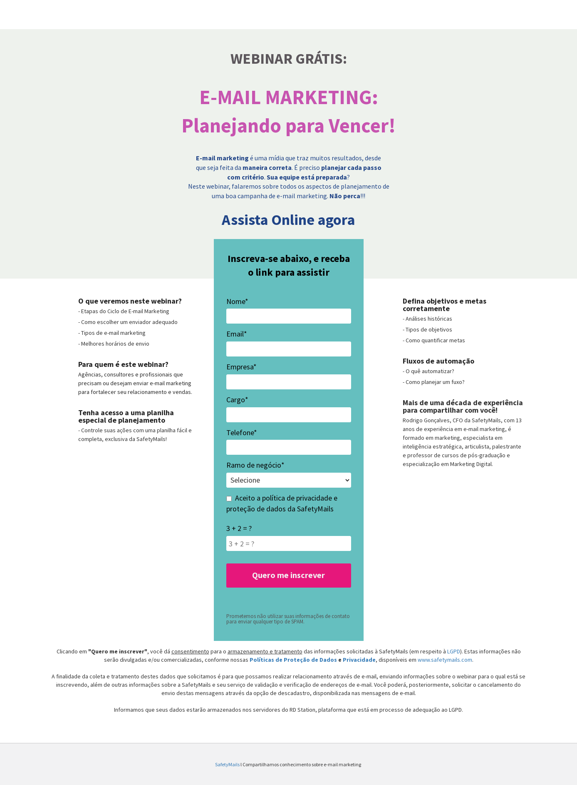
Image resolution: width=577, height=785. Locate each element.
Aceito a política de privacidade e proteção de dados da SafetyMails (281, 503)
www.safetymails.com (445, 659)
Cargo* (237, 399)
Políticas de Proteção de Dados (294, 659)
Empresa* (241, 366)
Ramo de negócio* (255, 465)
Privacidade (359, 659)
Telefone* (241, 432)
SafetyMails (227, 764)
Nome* (237, 301)
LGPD (453, 651)
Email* (236, 334)
